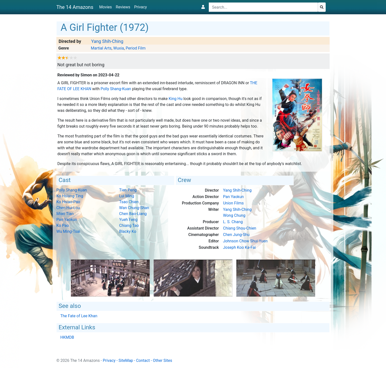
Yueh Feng (128, 219)
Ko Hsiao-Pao (68, 202)
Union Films (233, 203)
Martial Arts (101, 48)
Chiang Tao (129, 225)
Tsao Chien (129, 202)
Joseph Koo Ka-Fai (239, 247)
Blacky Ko (127, 231)
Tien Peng (128, 190)
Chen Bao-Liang (133, 213)
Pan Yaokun (66, 219)
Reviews (123, 7)
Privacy (140, 7)
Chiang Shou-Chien (239, 228)
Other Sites (162, 360)
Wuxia (118, 48)
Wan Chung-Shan (134, 207)
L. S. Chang (233, 221)
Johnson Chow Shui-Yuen (245, 241)
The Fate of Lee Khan (78, 316)
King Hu (175, 98)
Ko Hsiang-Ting (69, 196)
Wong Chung (234, 215)
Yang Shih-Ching (107, 41)
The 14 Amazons (74, 7)
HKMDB (67, 337)
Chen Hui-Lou (68, 207)
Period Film (136, 48)
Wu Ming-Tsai (68, 231)
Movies (105, 7)
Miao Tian (65, 213)
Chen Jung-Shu (236, 234)
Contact (143, 360)
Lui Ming (126, 196)
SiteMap (126, 360)
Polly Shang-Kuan (116, 88)
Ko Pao (62, 225)
